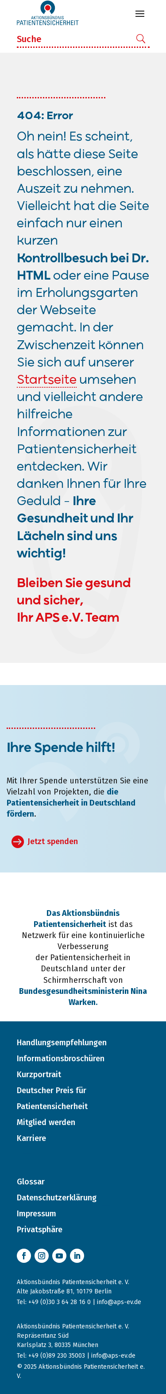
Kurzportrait (39, 1074)
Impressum (36, 1214)
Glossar (31, 1182)
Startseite (47, 380)
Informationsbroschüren (60, 1058)
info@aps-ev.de (119, 1302)
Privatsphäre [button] (39, 1229)
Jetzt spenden (52, 841)
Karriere (31, 1138)
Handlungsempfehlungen (62, 1042)
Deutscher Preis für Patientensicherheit (52, 1098)
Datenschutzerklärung (57, 1198)
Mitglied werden (46, 1122)
